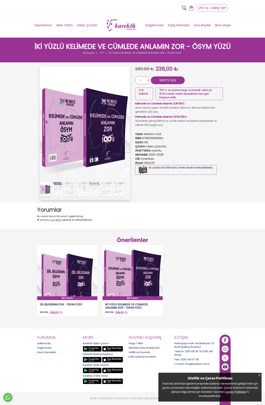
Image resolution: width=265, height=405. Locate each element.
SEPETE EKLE (167, 80)
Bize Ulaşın (223, 25)
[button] (46, 122)
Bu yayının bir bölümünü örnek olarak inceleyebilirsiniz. (181, 167)
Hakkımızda (44, 343)
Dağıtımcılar (154, 25)
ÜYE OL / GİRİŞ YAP (212, 8)
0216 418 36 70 (193, 351)
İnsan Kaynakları (46, 352)
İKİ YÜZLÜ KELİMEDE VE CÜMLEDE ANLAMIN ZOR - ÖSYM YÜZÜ (126, 306)
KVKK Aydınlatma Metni (142, 356)
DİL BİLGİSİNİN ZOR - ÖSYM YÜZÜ (61, 304)
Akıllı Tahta (64, 25)
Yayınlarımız (43, 25)
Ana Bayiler (202, 25)
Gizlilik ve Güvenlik (139, 352)
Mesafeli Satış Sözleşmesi (144, 348)
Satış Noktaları (179, 25)
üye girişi (55, 220)
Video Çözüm (87, 25)
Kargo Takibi (136, 343)
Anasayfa (89, 53)
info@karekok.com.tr (197, 364)
